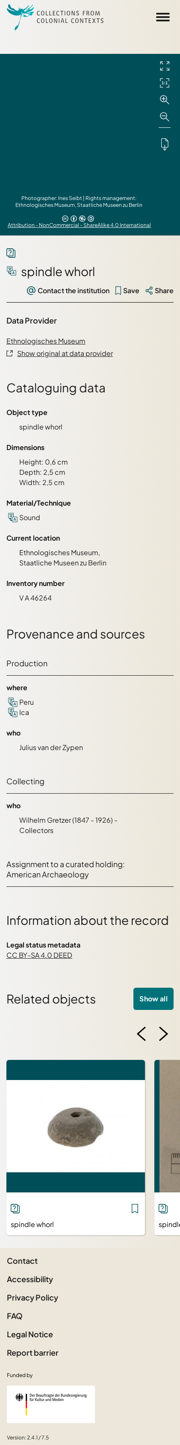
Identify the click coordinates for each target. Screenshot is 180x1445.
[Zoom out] (164, 117)
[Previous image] (141, 1034)
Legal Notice (30, 1334)
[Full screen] (164, 66)
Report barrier (33, 1352)
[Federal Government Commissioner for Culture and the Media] (51, 1404)
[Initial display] (164, 83)
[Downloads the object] (164, 144)
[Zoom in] (164, 100)
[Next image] (163, 1034)
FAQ (15, 1316)
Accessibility (30, 1279)
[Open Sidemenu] (163, 17)
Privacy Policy (32, 1297)
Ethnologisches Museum (46, 340)
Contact (22, 1260)
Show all (153, 998)
